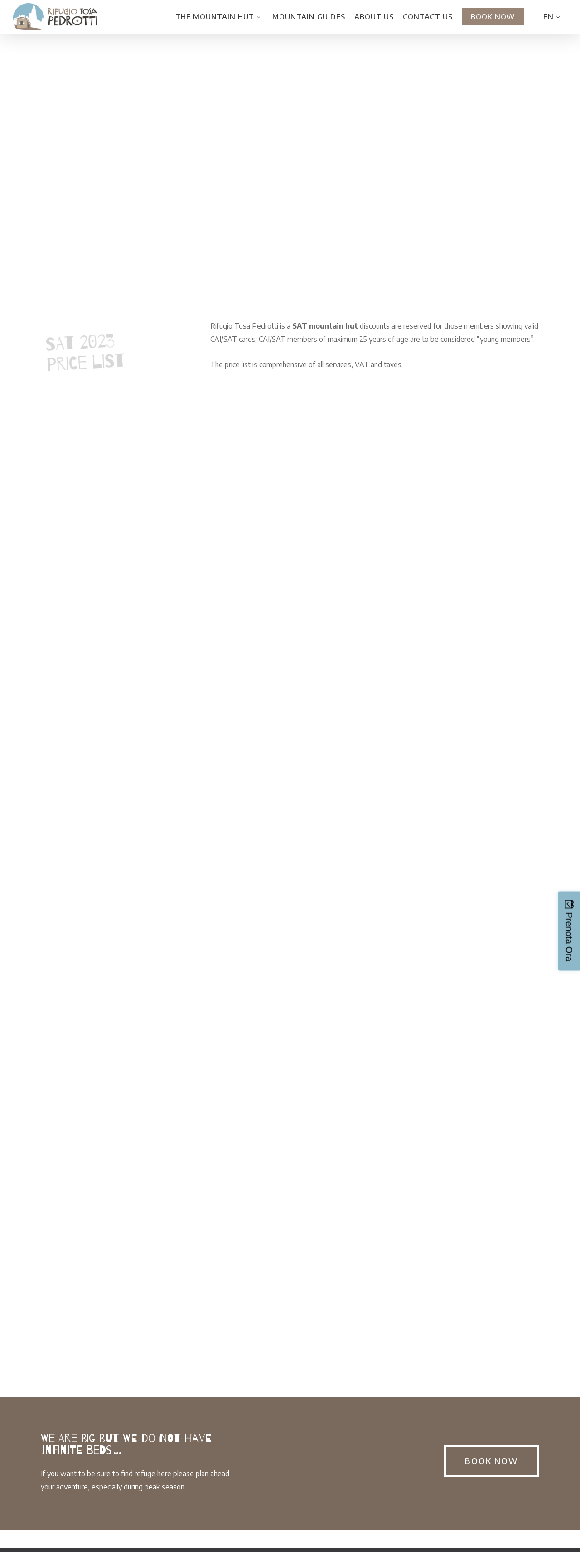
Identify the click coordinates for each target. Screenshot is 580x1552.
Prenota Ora (569, 937)
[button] (491, 1461)
